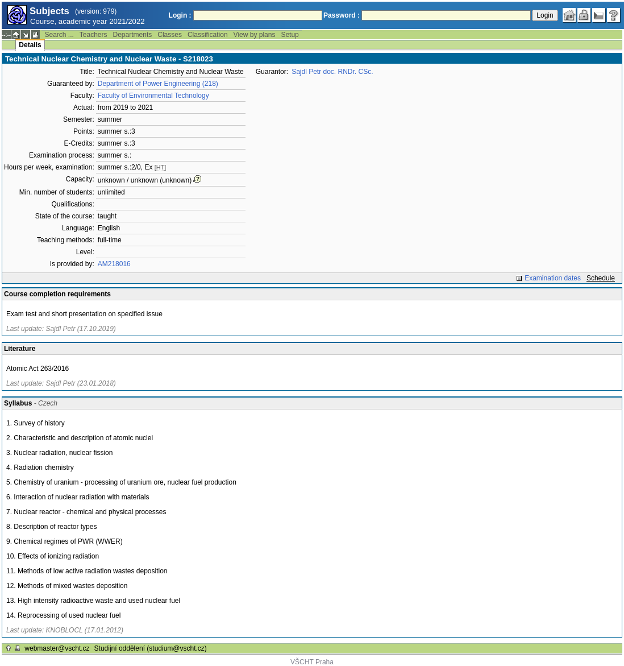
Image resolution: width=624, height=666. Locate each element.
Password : (341, 15)
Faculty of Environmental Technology (153, 96)
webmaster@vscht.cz (56, 648)
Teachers (93, 35)
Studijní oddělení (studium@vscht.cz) (150, 648)
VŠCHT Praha (312, 662)
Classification (208, 35)
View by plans (255, 35)
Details (30, 45)
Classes (169, 35)
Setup (289, 35)
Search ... (58, 35)
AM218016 (114, 264)
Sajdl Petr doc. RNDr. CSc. (332, 72)
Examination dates (553, 278)
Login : (180, 15)
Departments (132, 35)
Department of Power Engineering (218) (158, 84)
